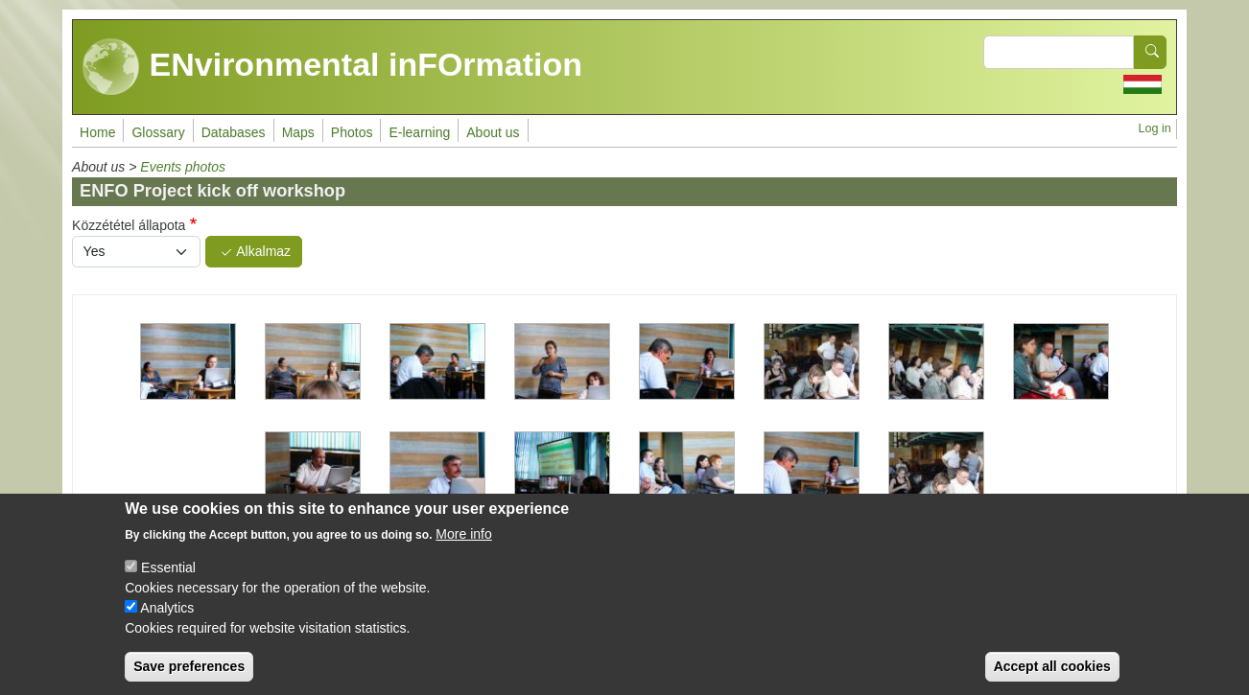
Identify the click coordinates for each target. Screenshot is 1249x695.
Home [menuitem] (97, 132)
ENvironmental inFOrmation (332, 67)
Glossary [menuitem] (157, 132)
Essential (168, 583)
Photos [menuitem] (352, 132)
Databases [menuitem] (233, 132)
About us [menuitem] (492, 132)
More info (463, 550)
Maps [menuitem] (298, 132)
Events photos (182, 166)
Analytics (167, 624)
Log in (1155, 128)
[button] (188, 362)
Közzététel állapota (128, 225)
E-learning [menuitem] (419, 132)
